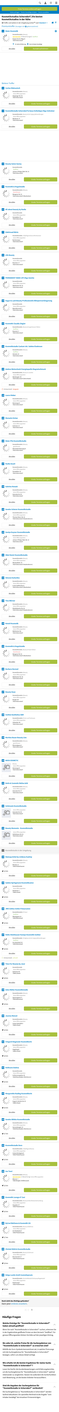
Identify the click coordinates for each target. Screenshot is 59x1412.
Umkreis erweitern (19, 1303)
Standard (42, 23)
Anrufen (12, 49)
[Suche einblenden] (40, 3)
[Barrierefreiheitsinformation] (51, 2)
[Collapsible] (54, 1324)
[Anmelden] (45, 3)
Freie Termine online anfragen (29, 9)
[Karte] (53, 22)
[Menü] (56, 3)
